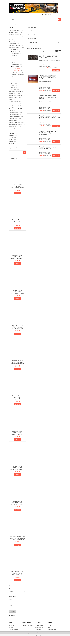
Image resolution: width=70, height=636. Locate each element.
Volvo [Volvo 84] (12, 83)
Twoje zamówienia (39, 625)
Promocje (11, 143)
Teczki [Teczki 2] (10, 99)
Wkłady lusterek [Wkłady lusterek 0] (16, 72)
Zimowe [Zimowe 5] (11, 141)
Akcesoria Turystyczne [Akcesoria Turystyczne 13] (14, 30)
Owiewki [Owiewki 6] (11, 40)
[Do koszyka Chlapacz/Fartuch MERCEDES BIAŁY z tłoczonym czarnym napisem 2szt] (17, 510)
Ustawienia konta (39, 627)
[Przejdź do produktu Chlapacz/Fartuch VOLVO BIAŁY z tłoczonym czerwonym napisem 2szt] (17, 457)
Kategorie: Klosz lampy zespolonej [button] (35, 31)
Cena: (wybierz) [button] (31, 34)
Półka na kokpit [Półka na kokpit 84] (13, 93)
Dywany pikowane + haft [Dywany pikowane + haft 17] (15, 114)
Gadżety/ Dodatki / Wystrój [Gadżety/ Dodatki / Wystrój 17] (15, 32)
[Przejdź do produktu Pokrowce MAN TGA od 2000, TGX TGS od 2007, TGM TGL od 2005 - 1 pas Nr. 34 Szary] (17, 527)
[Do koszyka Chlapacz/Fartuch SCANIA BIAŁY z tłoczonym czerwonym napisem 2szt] (17, 263)
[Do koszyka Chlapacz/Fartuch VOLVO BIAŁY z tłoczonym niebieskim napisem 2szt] (17, 404)
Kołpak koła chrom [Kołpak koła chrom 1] (17, 57)
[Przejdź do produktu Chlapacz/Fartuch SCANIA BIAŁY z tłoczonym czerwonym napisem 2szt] (17, 245)
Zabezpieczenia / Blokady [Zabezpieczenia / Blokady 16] (15, 124)
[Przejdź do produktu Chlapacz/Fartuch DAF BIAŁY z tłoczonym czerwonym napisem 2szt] (17, 316)
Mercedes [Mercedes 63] (13, 89)
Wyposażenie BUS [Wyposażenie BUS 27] (13, 101)
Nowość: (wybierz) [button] (32, 38)
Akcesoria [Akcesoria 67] (13, 49)
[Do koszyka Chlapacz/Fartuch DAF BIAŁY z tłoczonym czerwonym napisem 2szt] (17, 334)
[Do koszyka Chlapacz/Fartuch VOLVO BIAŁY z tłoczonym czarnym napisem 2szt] (17, 439)
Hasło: (10, 605)
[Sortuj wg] (47, 51)
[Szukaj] (59, 19)
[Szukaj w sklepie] (34, 19)
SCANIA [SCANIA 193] (11, 137)
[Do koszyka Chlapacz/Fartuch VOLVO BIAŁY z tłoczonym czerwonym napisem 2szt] (17, 474)
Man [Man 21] (12, 82)
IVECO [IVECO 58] (10, 130)
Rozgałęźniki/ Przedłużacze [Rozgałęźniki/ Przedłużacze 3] (15, 95)
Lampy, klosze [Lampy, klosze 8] (15, 66)
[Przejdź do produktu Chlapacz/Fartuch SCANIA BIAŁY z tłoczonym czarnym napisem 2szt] (17, 210)
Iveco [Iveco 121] (12, 80)
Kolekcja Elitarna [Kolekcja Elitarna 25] (13, 120)
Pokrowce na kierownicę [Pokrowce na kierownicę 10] (15, 91)
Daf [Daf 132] (12, 78)
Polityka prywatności (13, 629)
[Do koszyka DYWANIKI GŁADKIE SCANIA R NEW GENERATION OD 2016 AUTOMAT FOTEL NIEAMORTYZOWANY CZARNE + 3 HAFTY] (17, 580)
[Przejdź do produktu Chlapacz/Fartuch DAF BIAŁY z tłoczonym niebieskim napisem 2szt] (17, 351)
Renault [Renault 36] (13, 87)
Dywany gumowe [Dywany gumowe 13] (13, 118)
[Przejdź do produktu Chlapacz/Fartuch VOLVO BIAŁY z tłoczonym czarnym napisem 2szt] (17, 421)
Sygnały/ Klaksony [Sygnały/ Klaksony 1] (13, 97)
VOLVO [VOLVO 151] (10, 139)
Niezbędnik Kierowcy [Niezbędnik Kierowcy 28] (14, 36)
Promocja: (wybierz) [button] (32, 42)
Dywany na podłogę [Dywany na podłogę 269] (14, 105)
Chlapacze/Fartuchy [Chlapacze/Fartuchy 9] (14, 34)
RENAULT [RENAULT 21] (11, 135)
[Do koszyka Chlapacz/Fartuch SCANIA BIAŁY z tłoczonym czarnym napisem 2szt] (17, 228)
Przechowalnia (38, 629)
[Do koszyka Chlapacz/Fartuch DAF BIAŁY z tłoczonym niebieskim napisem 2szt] (17, 369)
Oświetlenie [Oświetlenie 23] (12, 38)
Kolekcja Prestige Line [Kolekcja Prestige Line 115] (14, 122)
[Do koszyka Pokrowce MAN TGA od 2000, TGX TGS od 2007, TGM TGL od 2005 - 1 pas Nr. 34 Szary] (17, 545)
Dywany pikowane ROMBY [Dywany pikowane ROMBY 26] (15, 107)
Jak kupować (12, 625)
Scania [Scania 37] (12, 85)
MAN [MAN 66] (10, 132)
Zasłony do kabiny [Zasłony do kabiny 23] (13, 126)
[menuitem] (13, 24)
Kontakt (50, 625)
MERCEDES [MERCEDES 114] (12, 133)
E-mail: (11, 599)
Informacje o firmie (52, 629)
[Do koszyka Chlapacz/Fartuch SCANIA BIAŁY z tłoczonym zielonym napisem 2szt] (17, 298)
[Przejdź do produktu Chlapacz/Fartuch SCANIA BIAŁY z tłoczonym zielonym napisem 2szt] (17, 281)
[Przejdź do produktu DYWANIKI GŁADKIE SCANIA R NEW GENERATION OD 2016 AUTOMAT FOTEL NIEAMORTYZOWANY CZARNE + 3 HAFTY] (17, 562)
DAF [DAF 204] (10, 128)
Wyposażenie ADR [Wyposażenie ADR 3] (13, 103)
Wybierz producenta (13, 588)
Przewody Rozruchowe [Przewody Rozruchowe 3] (14, 45)
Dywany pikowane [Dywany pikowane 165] (13, 112)
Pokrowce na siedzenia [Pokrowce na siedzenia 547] (14, 47)
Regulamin (11, 627)
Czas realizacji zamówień (27, 625)
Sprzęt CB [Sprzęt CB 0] (14, 51)
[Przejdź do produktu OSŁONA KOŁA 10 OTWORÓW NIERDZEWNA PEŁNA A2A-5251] (17, 175)
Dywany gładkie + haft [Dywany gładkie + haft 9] (14, 116)
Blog (49, 627)
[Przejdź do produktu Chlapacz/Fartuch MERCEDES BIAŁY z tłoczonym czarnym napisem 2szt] (17, 492)
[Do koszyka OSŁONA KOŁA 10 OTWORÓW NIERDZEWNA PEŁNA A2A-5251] (17, 193)
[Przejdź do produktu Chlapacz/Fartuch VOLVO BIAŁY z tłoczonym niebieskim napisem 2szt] (17, 386)
